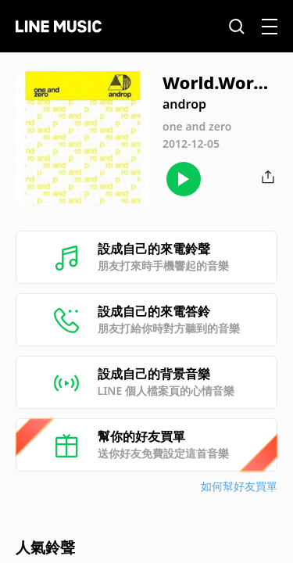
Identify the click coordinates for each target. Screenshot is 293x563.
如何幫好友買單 (239, 486)
